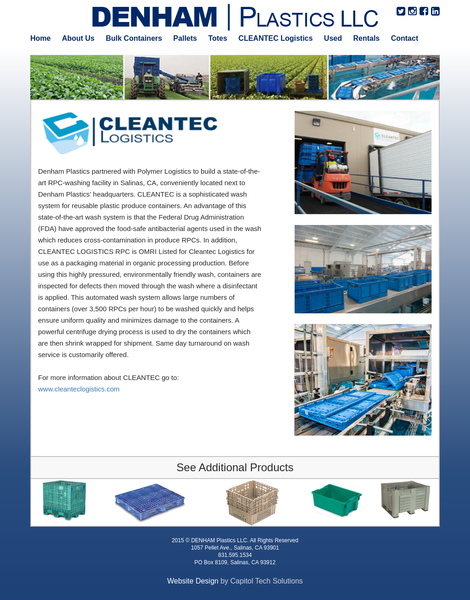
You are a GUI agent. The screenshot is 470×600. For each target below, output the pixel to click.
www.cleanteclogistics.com (79, 389)
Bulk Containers (134, 38)
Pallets (185, 38)
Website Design (192, 581)
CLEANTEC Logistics (276, 38)
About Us (78, 38)
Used (333, 38)
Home (40, 38)
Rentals (366, 38)
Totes (217, 38)
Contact (405, 38)
